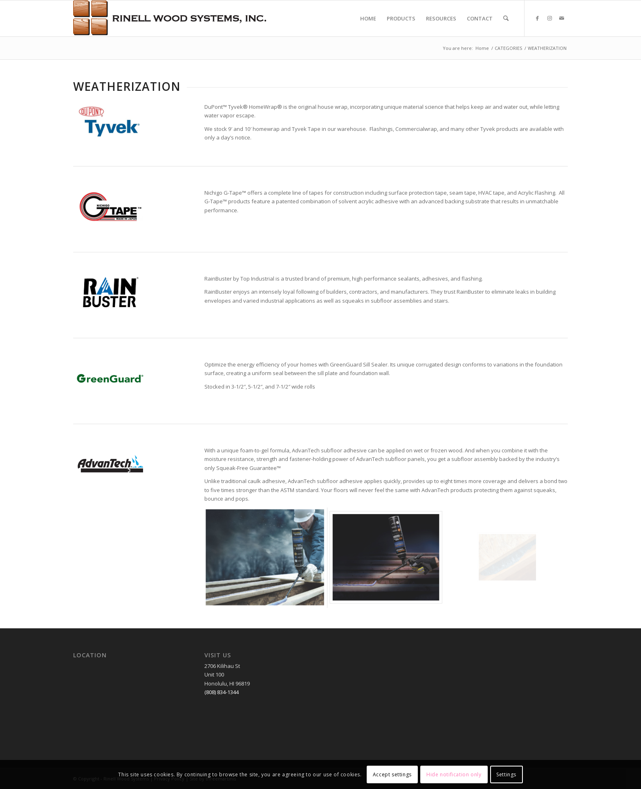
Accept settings (392, 774)
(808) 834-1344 (221, 692)
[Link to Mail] (562, 18)
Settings (506, 774)
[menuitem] (368, 18)
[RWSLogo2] (169, 18)
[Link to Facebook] (537, 18)
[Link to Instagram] (549, 18)
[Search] (506, 18)
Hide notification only (453, 774)
